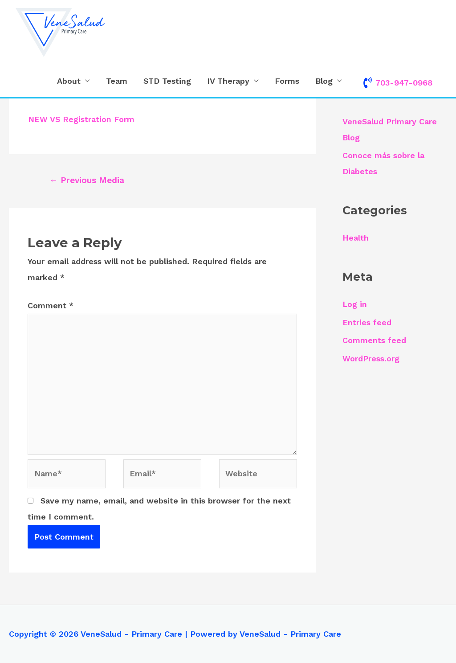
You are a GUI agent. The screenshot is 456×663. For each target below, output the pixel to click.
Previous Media (86, 180)
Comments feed (374, 340)
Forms (287, 81)
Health (355, 237)
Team (116, 81)
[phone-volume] (397, 82)
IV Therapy (228, 81)
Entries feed (366, 322)
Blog (324, 81)
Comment (50, 305)
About (69, 81)
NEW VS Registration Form (81, 119)
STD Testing (167, 81)
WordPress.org (370, 358)
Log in (354, 304)
